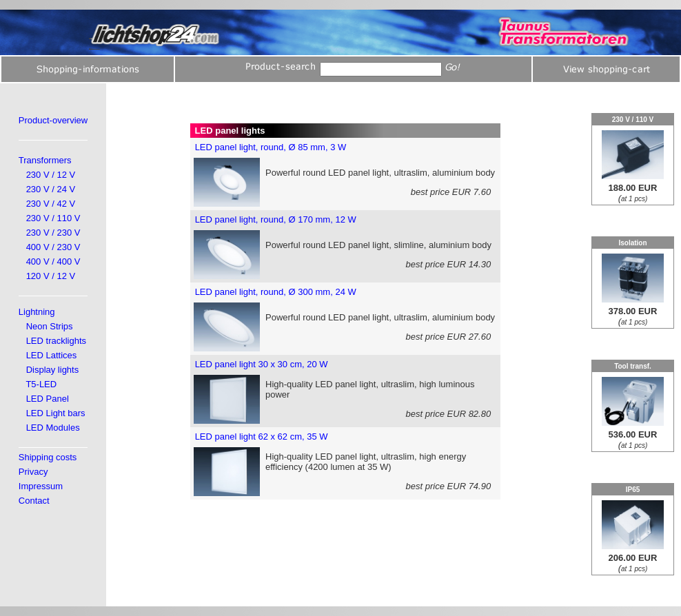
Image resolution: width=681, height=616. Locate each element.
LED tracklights (56, 341)
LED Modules (53, 427)
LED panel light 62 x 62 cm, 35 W (261, 436)
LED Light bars (55, 413)
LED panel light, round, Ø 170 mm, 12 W (275, 219)
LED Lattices (51, 355)
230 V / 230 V (53, 232)
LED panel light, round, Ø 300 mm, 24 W (275, 292)
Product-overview (53, 120)
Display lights (52, 370)
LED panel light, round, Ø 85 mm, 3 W (271, 147)
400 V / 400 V (53, 261)
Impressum (41, 486)
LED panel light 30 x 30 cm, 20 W (261, 364)
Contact (34, 500)
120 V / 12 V (51, 276)
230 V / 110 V (53, 218)
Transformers (45, 160)
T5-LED (41, 384)
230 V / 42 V (51, 203)
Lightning (37, 312)
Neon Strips (49, 326)
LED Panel (47, 398)
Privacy (33, 471)
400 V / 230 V (53, 247)
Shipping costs (48, 457)
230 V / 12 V (51, 175)
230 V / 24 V (51, 189)
